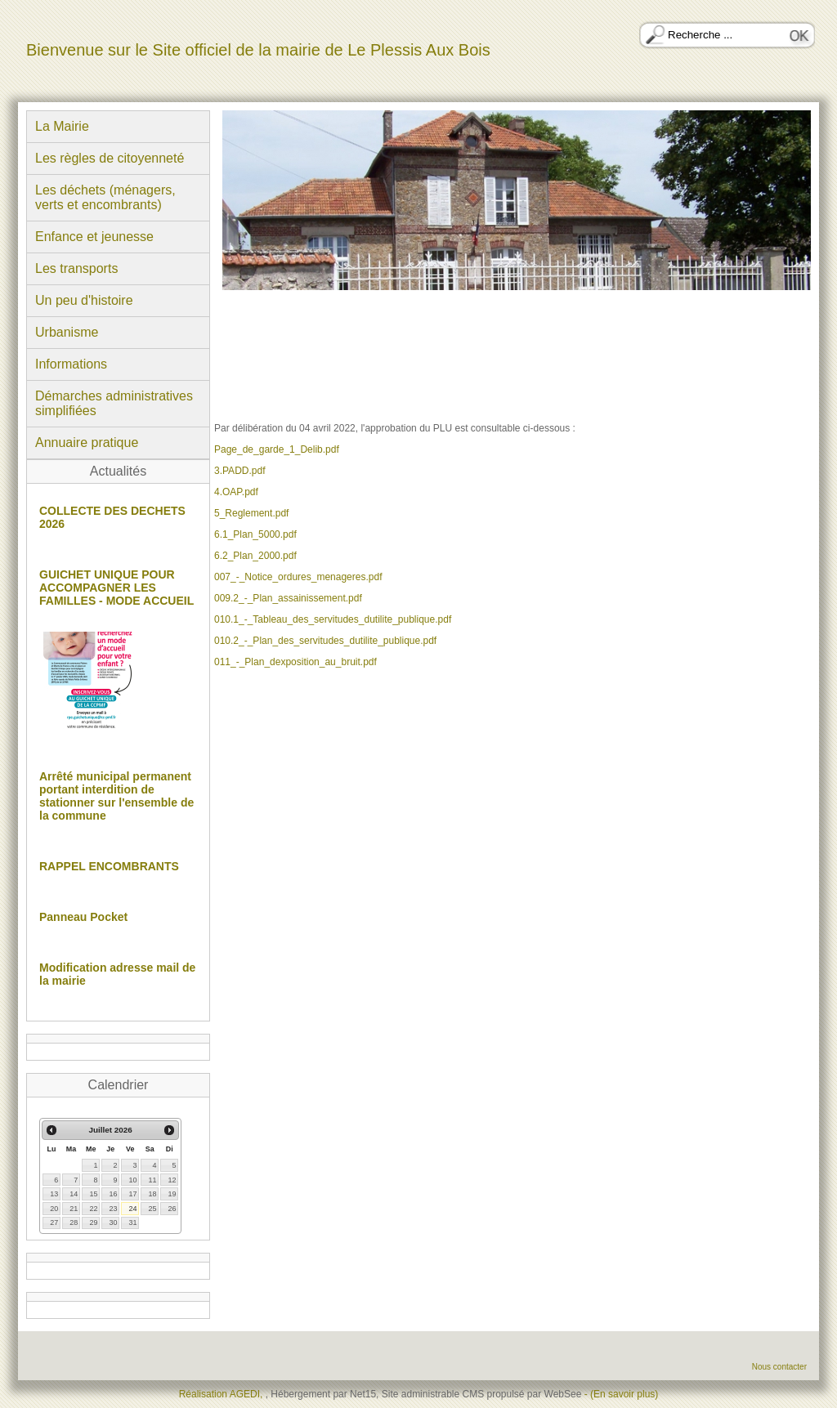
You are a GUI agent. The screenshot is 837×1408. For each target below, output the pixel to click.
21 (73, 1209)
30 (113, 1222)
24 (132, 1209)
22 (93, 1209)
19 (172, 1194)
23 (113, 1209)
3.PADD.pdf (239, 470)
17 (132, 1194)
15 (93, 1194)
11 (152, 1180)
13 (54, 1194)
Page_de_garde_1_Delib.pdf (276, 449)
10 (132, 1180)
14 (73, 1194)
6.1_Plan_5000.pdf (255, 534)
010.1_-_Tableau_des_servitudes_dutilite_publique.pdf (332, 619)
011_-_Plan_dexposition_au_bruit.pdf (295, 662)
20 (54, 1209)
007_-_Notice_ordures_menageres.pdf (298, 577)
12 (172, 1180)
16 (113, 1194)
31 (132, 1222)
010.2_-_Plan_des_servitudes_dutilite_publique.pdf (325, 640)
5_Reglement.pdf (251, 513)
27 (54, 1222)
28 (73, 1222)
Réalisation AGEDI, (222, 1394)
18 (152, 1194)
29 (93, 1222)
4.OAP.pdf (236, 492)
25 (152, 1209)
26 (172, 1209)
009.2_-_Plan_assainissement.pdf (288, 598)
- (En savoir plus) (621, 1394)
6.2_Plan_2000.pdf (255, 555)
